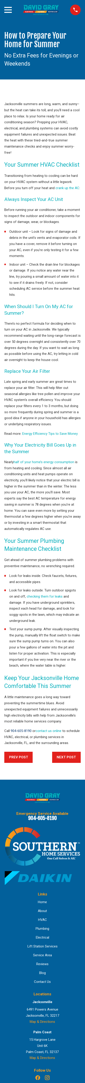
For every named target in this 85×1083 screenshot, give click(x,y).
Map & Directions (42, 1022)
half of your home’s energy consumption (44, 462)
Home (42, 902)
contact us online (48, 731)
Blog (42, 973)
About (42, 911)
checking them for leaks (45, 596)
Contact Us (42, 982)
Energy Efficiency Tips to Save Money (50, 434)
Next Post (66, 757)
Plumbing (42, 929)
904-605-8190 (21, 731)
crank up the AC (67, 188)
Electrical (42, 937)
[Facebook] (37, 1077)
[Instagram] (47, 1077)
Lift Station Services (42, 946)
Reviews (42, 964)
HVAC (42, 920)
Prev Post (18, 757)
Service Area (42, 955)
